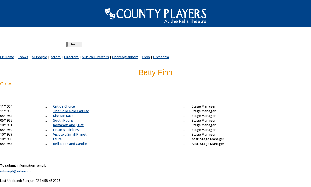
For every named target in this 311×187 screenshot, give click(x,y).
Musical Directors (95, 57)
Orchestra (161, 57)
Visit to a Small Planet (70, 134)
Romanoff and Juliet (68, 125)
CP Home (7, 57)
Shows (23, 57)
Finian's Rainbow (66, 129)
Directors (71, 57)
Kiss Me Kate (63, 115)
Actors (56, 57)
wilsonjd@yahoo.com (16, 171)
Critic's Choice (64, 106)
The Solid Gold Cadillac (71, 111)
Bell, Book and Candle (70, 143)
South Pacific (63, 120)
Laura (57, 139)
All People (39, 57)
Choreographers (125, 57)
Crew (146, 57)
